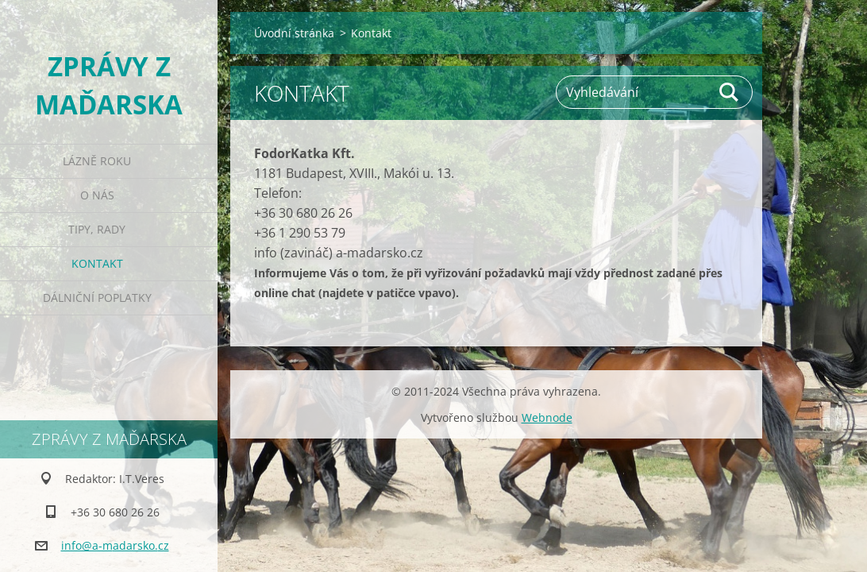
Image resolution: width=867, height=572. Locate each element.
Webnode (547, 417)
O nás (97, 195)
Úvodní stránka (294, 33)
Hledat (729, 92)
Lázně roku (97, 160)
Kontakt (97, 263)
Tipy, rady (96, 229)
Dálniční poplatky (97, 297)
